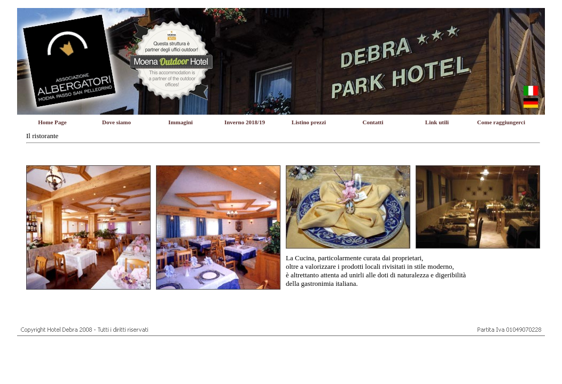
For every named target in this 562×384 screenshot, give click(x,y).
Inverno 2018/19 (244, 122)
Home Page (52, 122)
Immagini (180, 122)
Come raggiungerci (501, 122)
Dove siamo (116, 122)
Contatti (372, 122)
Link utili (437, 122)
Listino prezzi (309, 122)
